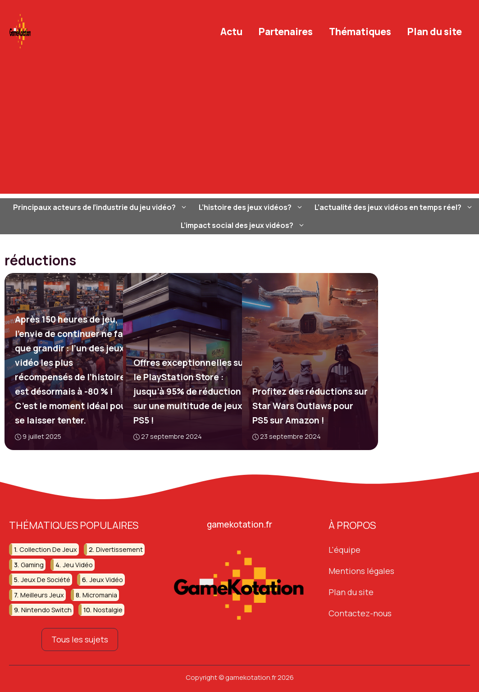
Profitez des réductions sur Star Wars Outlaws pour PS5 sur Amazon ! (309, 406)
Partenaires (286, 31)
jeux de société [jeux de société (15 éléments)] (45, 579)
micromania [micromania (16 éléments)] (99, 595)
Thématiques (360, 31)
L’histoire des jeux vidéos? (252, 207)
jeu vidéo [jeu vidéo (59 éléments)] (78, 564)
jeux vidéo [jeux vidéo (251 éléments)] (106, 579)
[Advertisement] (239, 131)
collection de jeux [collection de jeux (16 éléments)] (48, 549)
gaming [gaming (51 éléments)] (32, 564)
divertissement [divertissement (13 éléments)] (119, 549)
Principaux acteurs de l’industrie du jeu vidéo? (101, 207)
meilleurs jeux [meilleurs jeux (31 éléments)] (42, 595)
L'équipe (344, 549)
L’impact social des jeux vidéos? (244, 225)
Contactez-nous (360, 613)
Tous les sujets (79, 639)
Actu (231, 31)
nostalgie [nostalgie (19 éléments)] (108, 610)
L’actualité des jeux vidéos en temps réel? (395, 207)
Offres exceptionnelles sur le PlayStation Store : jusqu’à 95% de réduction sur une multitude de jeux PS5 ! (190, 391)
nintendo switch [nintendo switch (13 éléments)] (46, 610)
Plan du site (434, 31)
